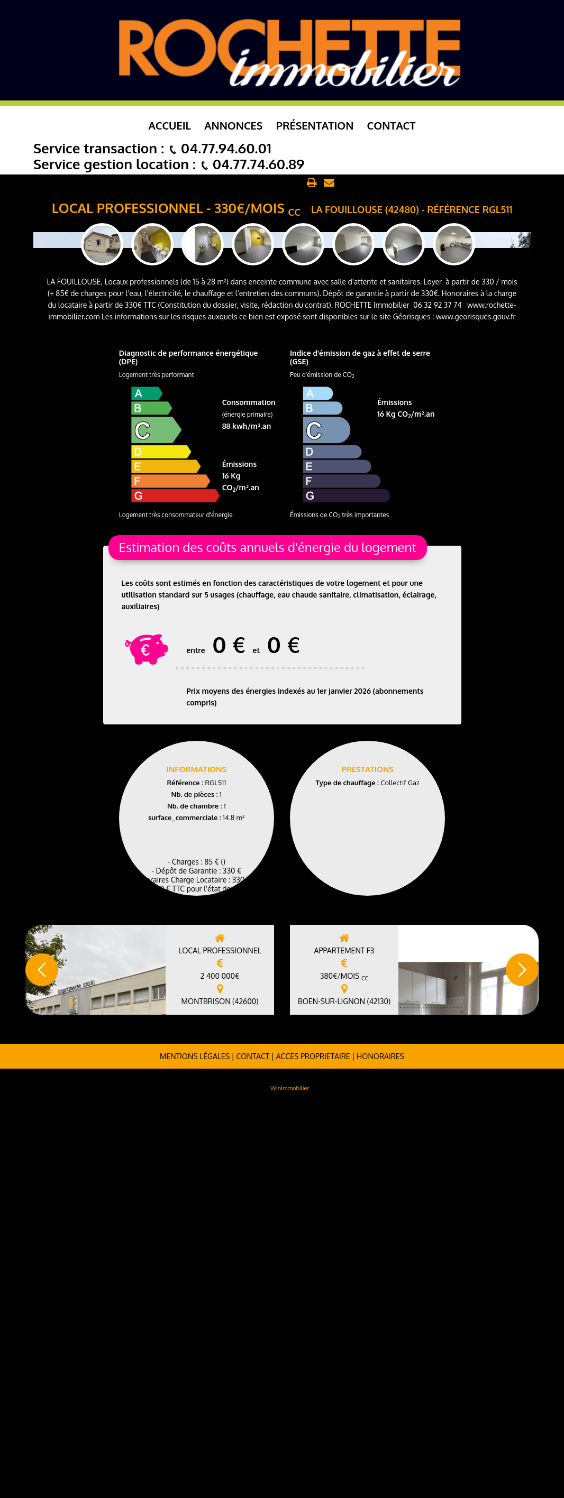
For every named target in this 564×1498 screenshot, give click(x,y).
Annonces (233, 125)
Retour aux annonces (265, 183)
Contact (391, 125)
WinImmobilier (289, 1478)
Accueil (170, 125)
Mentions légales (195, 1446)
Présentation (315, 125)
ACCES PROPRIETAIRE (313, 1446)
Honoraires (380, 1446)
